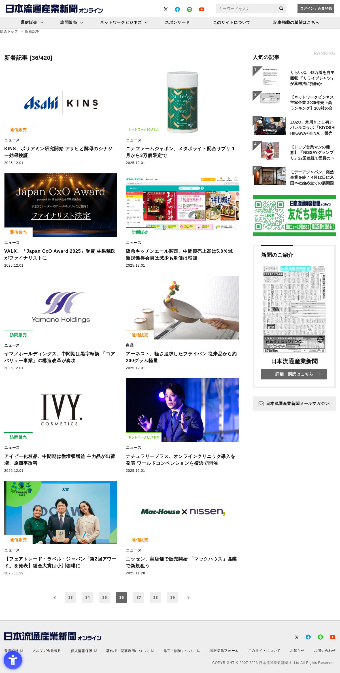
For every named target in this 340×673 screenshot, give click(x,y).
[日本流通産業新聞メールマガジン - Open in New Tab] (294, 403)
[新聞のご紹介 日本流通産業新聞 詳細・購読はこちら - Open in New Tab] (294, 316)
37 (139, 597)
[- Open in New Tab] (166, 9)
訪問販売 (68, 22)
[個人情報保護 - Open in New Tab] (84, 651)
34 (87, 597)
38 (155, 597)
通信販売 (29, 22)
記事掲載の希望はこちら (296, 22)
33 (70, 597)
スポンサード (177, 22)
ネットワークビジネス (121, 22)
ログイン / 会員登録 (316, 8)
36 (121, 597)
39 (172, 597)
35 (104, 597)
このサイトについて (231, 22)
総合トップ (9, 31)
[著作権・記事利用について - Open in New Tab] (130, 651)
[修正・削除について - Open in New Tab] (181, 651)
